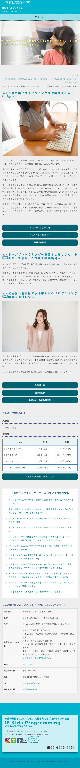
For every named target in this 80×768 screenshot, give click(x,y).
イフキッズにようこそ (40, 228)
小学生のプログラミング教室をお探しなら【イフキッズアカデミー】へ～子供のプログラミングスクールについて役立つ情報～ (40, 81)
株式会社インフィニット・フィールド (32, 731)
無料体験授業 (40, 243)
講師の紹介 (40, 393)
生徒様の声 (40, 385)
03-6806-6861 (13, 7)
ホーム (74, 75)
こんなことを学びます (40, 235)
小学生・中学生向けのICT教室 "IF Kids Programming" (38, 761)
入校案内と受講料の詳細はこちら (40, 477)
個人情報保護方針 (30, 689)
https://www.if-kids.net (31, 683)
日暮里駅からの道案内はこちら (37, 658)
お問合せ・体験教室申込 (40, 400)
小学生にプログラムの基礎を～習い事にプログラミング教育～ (35, 592)
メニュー (40, 17)
